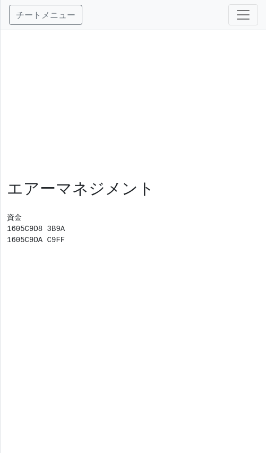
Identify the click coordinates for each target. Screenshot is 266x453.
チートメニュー (45, 15)
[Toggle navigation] (243, 14)
